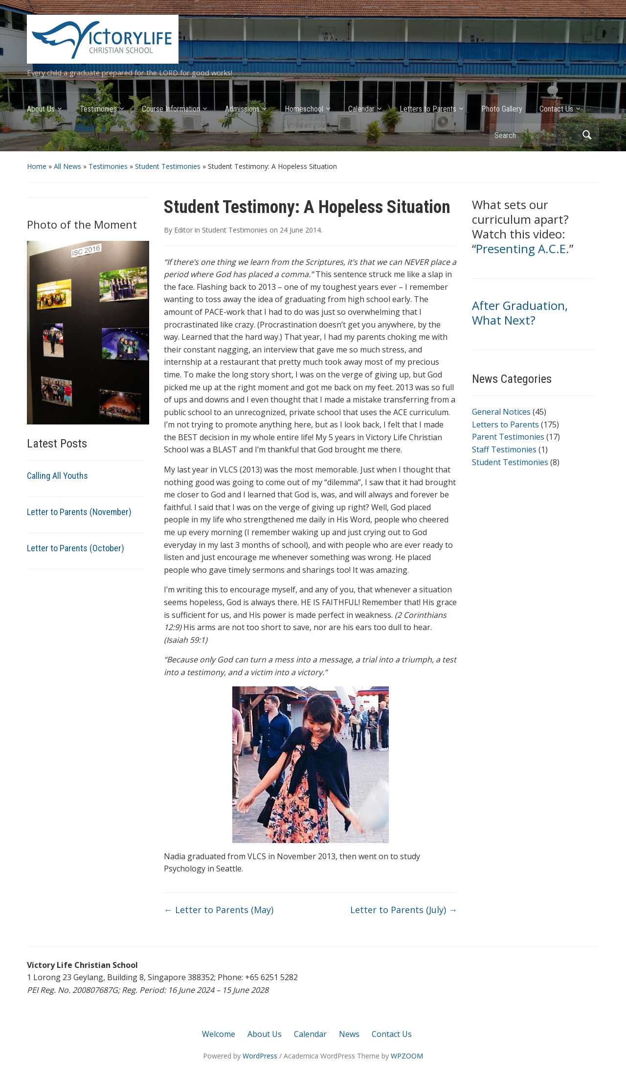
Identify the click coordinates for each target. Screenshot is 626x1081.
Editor (183, 230)
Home (36, 166)
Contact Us (556, 109)
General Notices (501, 411)
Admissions (242, 109)
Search (587, 135)
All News (67, 166)
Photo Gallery (501, 109)
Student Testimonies (168, 166)
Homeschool (304, 109)
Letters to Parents (428, 109)
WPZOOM (407, 1055)
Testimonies (98, 109)
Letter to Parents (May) (218, 910)
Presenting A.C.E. (522, 248)
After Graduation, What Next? (520, 312)
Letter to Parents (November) (79, 512)
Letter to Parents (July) (403, 910)
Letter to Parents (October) (75, 548)
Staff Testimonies (504, 449)
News (349, 1034)
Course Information (171, 109)
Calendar (361, 109)
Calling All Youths (57, 475)
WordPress (260, 1055)
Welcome (218, 1034)
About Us (41, 109)
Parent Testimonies (508, 436)
